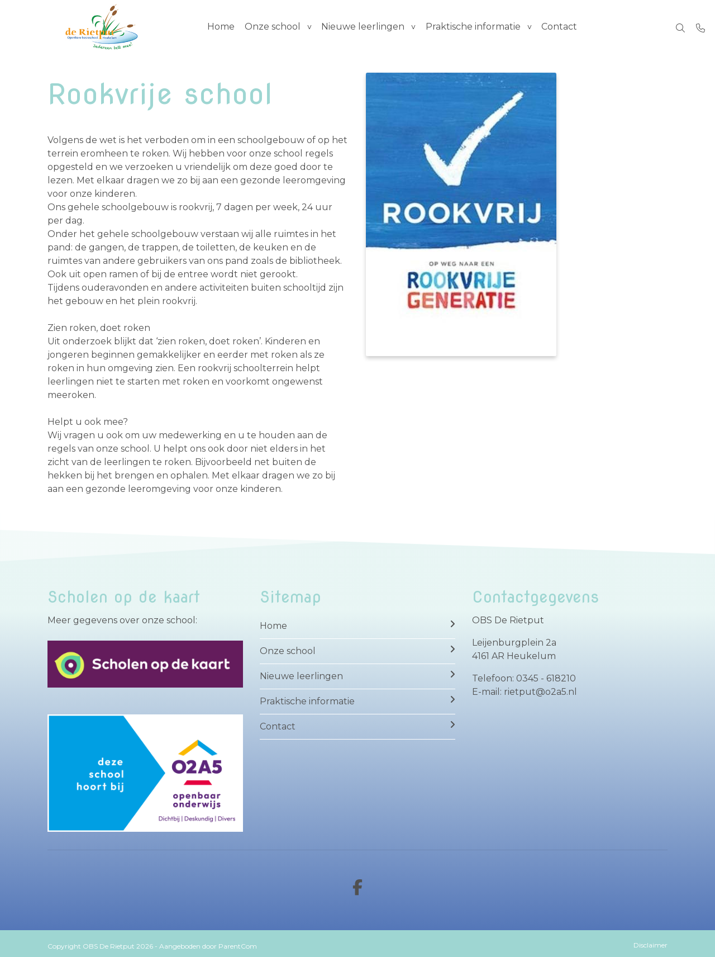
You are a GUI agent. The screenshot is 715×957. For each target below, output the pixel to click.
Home (221, 27)
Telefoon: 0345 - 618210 (524, 678)
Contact (563, 27)
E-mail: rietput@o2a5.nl (524, 691)
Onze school (274, 27)
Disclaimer (650, 945)
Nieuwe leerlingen (365, 27)
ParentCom (237, 946)
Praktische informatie (475, 27)
